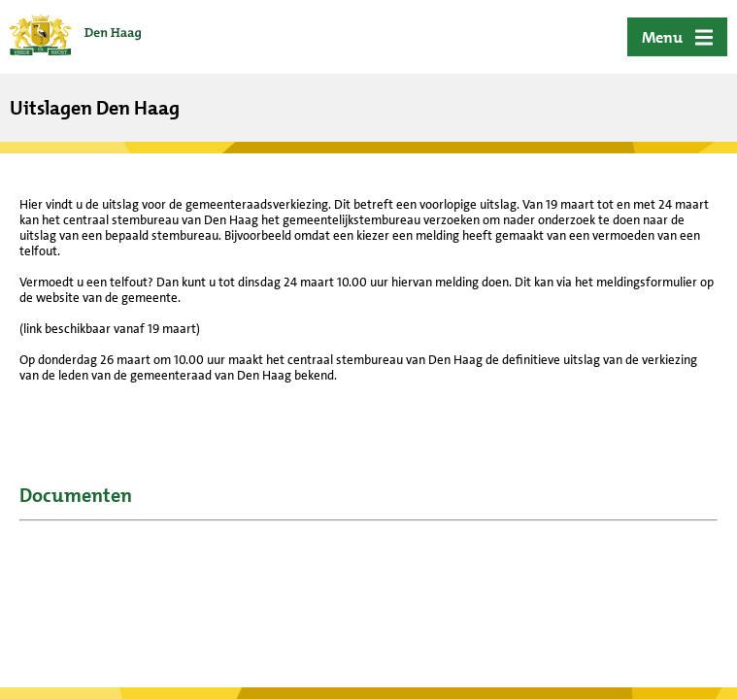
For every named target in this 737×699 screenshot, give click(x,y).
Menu (662, 37)
